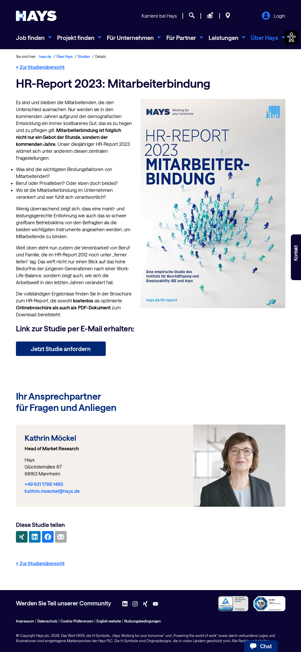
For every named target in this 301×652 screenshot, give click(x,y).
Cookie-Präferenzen (77, 621)
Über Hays (64, 56)
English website (108, 621)
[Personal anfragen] (210, 16)
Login (273, 16)
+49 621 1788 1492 (44, 484)
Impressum (25, 621)
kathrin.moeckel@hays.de (52, 491)
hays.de (45, 56)
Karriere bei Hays (159, 16)
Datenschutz (47, 621)
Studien (84, 56)
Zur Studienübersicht (40, 67)
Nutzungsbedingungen (142, 621)
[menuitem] (34, 37)
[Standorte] (228, 16)
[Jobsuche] (191, 16)
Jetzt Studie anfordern (61, 348)
